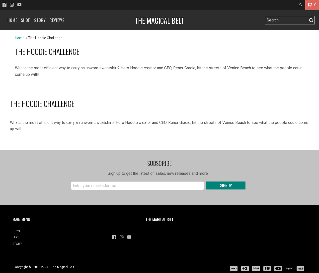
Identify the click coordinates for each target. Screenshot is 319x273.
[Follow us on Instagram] (12, 5)
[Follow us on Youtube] (19, 5)
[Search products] (286, 20)
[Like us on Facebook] (4, 5)
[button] (309, 5)
